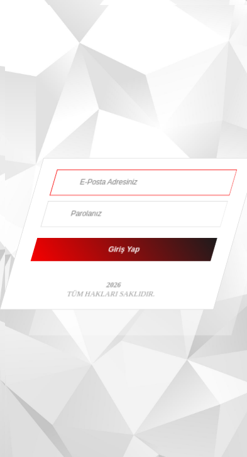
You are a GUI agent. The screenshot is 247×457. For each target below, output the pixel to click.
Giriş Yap (124, 249)
